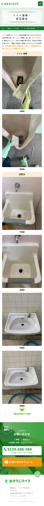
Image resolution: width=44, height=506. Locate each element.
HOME (3, 28)
